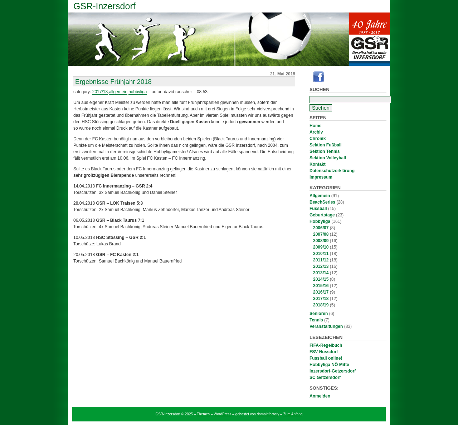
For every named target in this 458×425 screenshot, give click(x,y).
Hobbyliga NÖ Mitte (329, 364)
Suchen (320, 89)
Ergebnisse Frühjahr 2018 (113, 81)
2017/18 (320, 298)
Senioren (319, 313)
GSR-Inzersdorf (104, 6)
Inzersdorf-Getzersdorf (333, 371)
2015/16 (320, 285)
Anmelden (320, 396)
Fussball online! (326, 358)
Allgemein (320, 195)
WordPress (222, 414)
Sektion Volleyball (328, 157)
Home (315, 125)
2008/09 (320, 240)
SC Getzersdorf (325, 377)
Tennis (316, 320)
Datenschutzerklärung (332, 170)
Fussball (318, 208)
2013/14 (320, 272)
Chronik (318, 138)
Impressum (321, 177)
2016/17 (320, 292)
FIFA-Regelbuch (326, 345)
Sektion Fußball (325, 145)
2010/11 (320, 253)
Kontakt (318, 164)
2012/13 (320, 266)
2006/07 (320, 227)
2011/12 (320, 260)
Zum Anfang (293, 414)
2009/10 (320, 247)
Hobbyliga (320, 221)
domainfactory (268, 414)
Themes (203, 414)
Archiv (316, 132)
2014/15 (320, 279)
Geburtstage (322, 215)
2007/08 (320, 234)
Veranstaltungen (326, 326)
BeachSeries (322, 202)
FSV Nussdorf (324, 351)
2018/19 (320, 305)
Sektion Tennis (325, 151)
